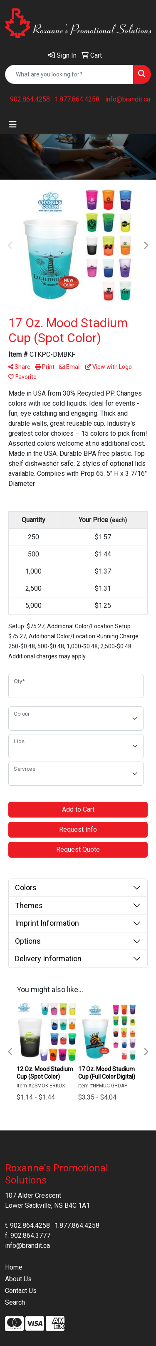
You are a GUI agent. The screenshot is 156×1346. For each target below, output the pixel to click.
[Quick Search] (69, 74)
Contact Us (21, 1291)
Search (15, 1302)
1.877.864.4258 (76, 99)
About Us (18, 1279)
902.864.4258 (30, 99)
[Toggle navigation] (13, 124)
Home (13, 1267)
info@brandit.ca (127, 99)
